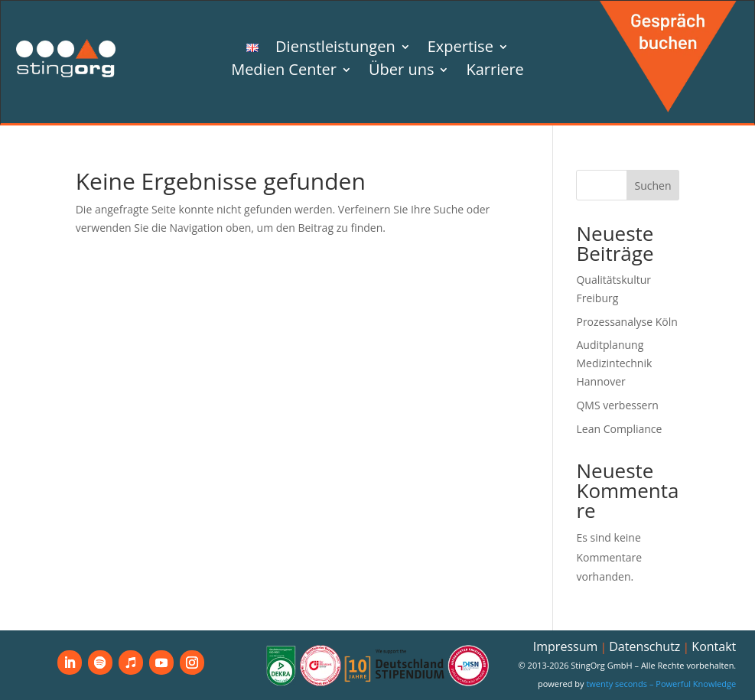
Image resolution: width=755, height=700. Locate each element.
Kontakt (714, 646)
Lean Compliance (619, 429)
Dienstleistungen (335, 49)
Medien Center (284, 72)
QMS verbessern (617, 405)
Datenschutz (644, 646)
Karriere (494, 72)
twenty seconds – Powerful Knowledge (661, 683)
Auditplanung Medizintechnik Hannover (614, 363)
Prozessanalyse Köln (626, 321)
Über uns (401, 72)
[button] (33, 666)
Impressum (565, 646)
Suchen (652, 185)
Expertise (460, 49)
